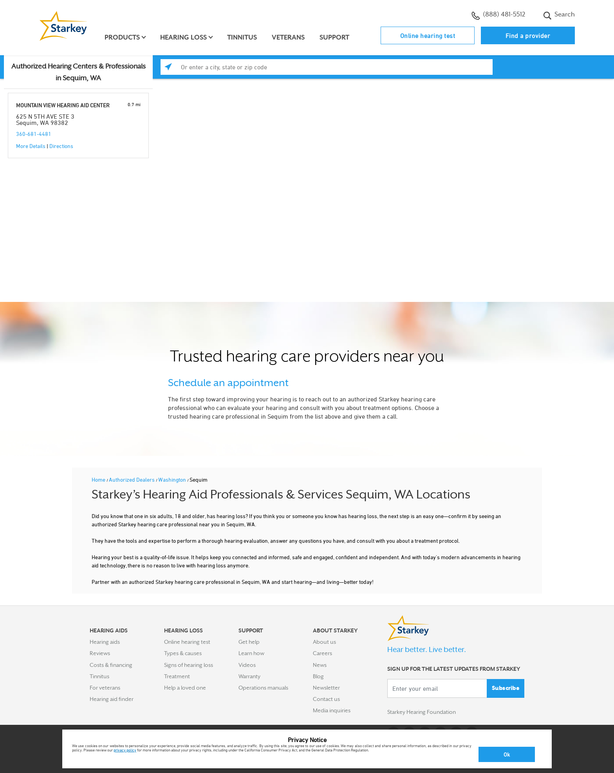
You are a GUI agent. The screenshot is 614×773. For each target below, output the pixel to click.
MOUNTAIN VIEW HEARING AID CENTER (63, 105)
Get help (249, 642)
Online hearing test (427, 35)
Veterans (288, 37)
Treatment (177, 676)
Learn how (251, 653)
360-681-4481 (33, 133)
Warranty (249, 676)
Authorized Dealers (132, 479)
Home (99, 479)
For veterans (105, 688)
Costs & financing (111, 665)
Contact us (326, 699)
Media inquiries (331, 710)
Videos (247, 665)
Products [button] (122, 37)
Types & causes (183, 653)
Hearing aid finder (112, 699)
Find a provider (528, 35)
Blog (318, 676)
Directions (61, 146)
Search (559, 15)
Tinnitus (242, 37)
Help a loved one (185, 688)
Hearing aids (105, 642)
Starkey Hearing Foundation (421, 712)
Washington (172, 479)
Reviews (100, 653)
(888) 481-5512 (498, 15)
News (320, 665)
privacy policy (125, 750)
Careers (322, 653)
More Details (30, 146)
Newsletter (326, 688)
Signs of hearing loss (188, 665)
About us (324, 642)
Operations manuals (263, 688)
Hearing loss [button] (183, 37)
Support (334, 37)
